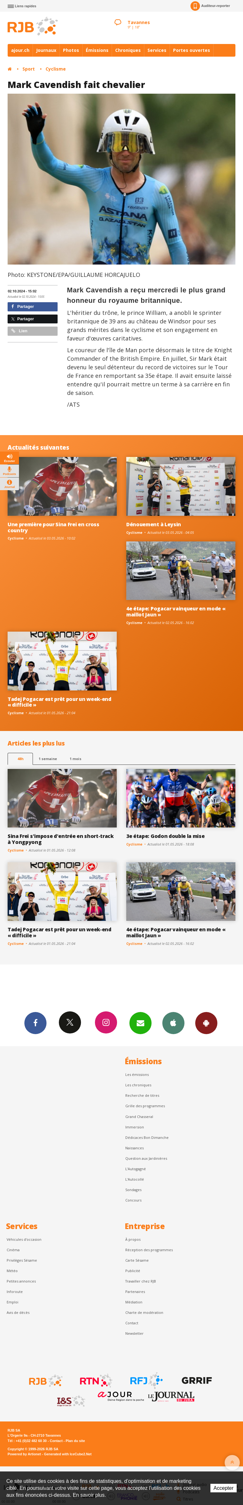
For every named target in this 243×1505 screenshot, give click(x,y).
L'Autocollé (134, 1179)
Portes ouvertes (191, 50)
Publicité (132, 1271)
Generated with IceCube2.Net (67, 1454)
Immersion (134, 1127)
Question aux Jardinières (146, 1158)
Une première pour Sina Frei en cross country (53, 527)
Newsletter (134, 1333)
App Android (206, 1023)
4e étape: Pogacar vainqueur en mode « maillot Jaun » (175, 611)
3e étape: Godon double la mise (165, 836)
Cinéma (13, 1250)
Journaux (46, 50)
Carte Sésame (137, 1260)
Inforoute (15, 1292)
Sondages (133, 1190)
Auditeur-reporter (210, 6)
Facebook (35, 1023)
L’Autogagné (135, 1169)
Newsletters (140, 1023)
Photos (71, 50)
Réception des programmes (149, 1250)
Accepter (224, 1488)
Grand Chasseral (139, 1117)
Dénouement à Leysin (153, 524)
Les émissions (137, 1074)
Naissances (134, 1148)
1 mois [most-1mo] (75, 758)
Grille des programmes (145, 1106)
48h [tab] (20, 758)
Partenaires (135, 1292)
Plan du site (75, 1441)
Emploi (12, 1302)
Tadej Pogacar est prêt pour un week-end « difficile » (59, 702)
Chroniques (128, 50)
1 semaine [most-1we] (48, 758)
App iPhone (173, 1023)
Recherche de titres (142, 1095)
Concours (133, 1200)
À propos (132, 1239)
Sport (28, 69)
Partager (22, 306)
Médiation (133, 1302)
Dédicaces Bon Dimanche (147, 1137)
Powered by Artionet (24, 1454)
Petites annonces (21, 1281)
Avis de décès (18, 1312)
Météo (12, 1271)
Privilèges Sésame (22, 1260)
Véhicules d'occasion (24, 1239)
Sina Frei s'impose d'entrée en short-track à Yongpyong (61, 839)
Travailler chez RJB (140, 1281)
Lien (19, 330)
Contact (131, 1323)
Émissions (97, 50)
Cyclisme (56, 69)
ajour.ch (20, 50)
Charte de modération (144, 1312)
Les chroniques (138, 1085)
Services (156, 50)
